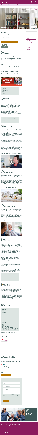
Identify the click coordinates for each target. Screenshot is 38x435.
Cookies (19, 426)
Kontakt (28, 47)
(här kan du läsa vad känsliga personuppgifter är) (12, 395)
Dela (32, 9)
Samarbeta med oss (12, 424)
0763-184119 (3, 314)
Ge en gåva (11, 426)
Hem (1, 6)
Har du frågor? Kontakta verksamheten (9, 42)
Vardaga (3, 89)
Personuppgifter (21, 425)
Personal (28, 43)
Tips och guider (20, 4)
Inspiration (13, 4)
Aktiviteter (28, 38)
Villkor (19, 424)
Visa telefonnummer (6, 374)
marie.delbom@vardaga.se (6, 316)
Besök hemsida (3, 38)
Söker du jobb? (29, 49)
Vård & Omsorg (29, 42)
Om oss (28, 34)
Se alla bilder (4, 27)
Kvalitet (28, 45)
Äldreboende (4, 6)
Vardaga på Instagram (14, 332)
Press (5, 425)
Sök (2, 4)
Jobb (5, 426)
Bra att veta (7, 4)
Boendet (28, 36)
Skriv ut (29, 9)
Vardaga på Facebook (5, 332)
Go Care (9, 360)
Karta (12, 34)
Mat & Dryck (29, 40)
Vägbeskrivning (4, 340)
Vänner (10, 425)
